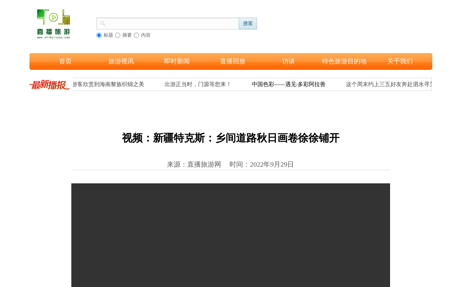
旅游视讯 (121, 61)
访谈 (288, 61)
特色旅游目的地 (344, 61)
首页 (65, 61)
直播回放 (232, 61)
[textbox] (172, 23)
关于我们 (400, 61)
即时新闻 (177, 61)
